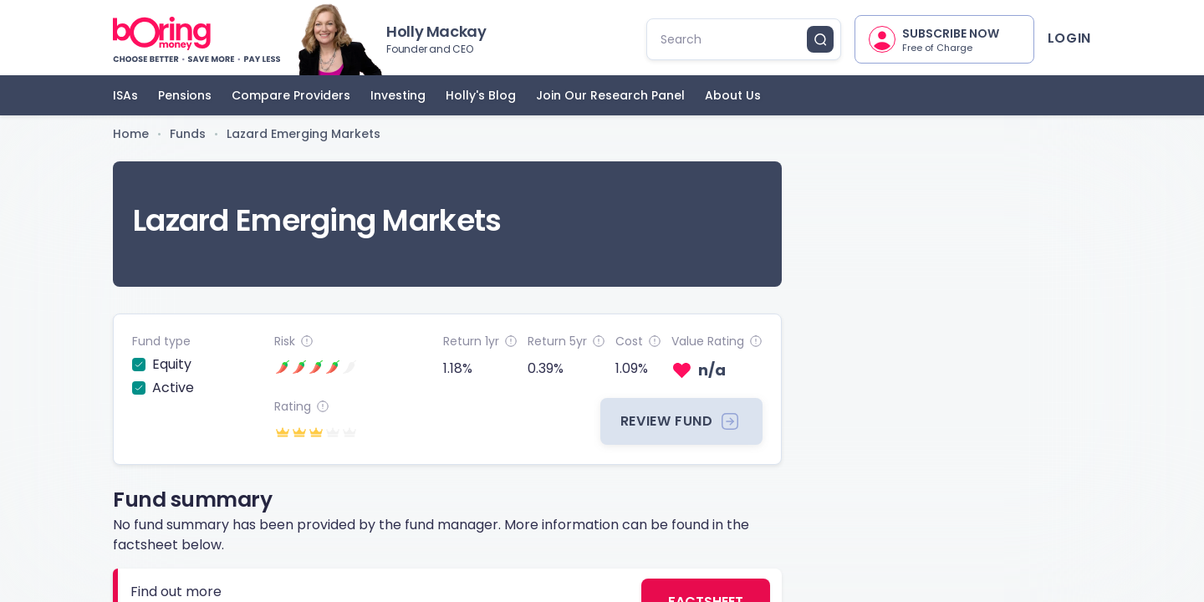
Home (131, 133)
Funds (188, 133)
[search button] (820, 39)
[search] (734, 39)
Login (1069, 38)
